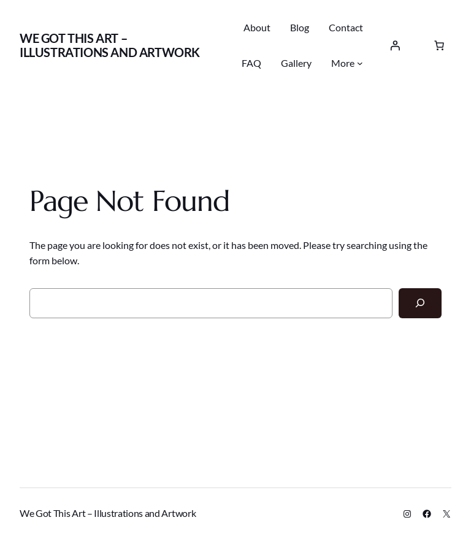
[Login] (395, 45)
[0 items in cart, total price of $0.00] (439, 45)
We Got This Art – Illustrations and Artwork (110, 45)
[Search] (420, 303)
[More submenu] (360, 63)
